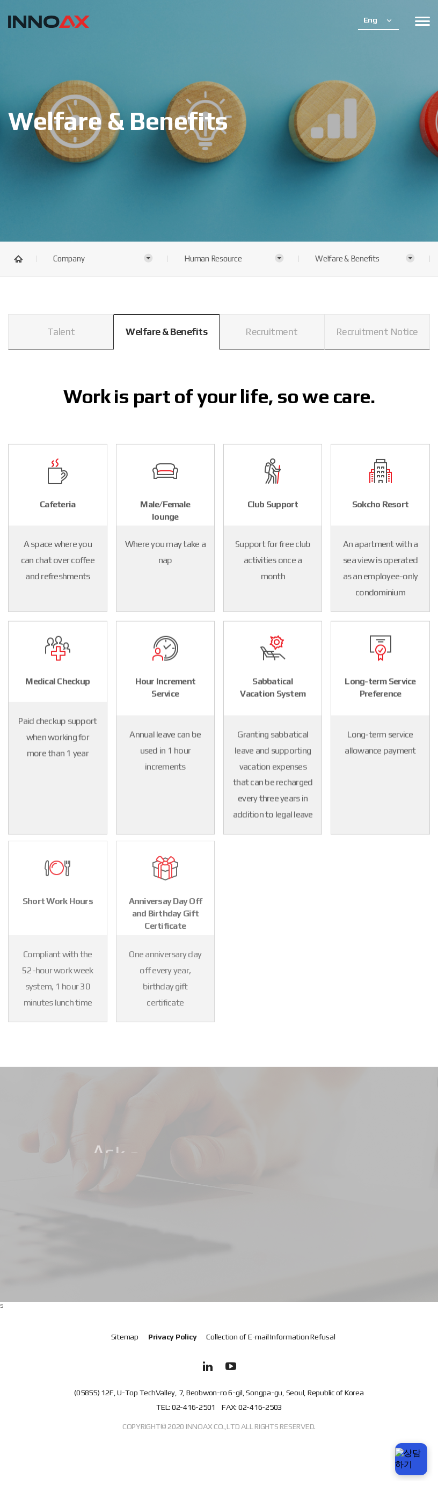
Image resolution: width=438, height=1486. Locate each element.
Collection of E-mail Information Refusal (270, 1337)
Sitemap (124, 1337)
